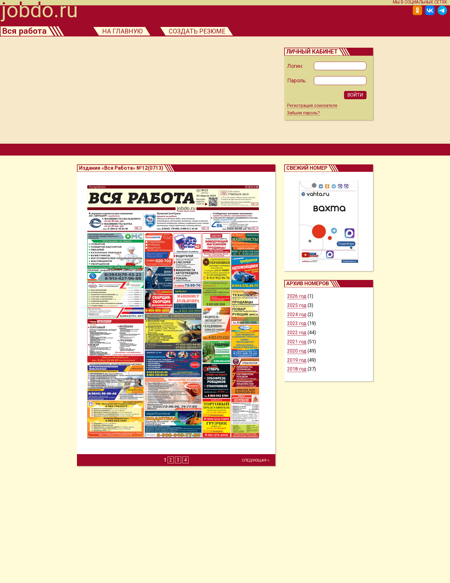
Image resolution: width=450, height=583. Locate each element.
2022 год (296, 334)
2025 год (296, 307)
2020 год (296, 352)
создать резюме (201, 31)
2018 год (296, 370)
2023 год (296, 325)
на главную (125, 31)
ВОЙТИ (355, 96)
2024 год (296, 316)
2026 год (296, 297)
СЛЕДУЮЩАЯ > (255, 461)
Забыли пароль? (303, 114)
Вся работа (24, 31)
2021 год (296, 343)
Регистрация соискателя (312, 106)
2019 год (296, 361)
